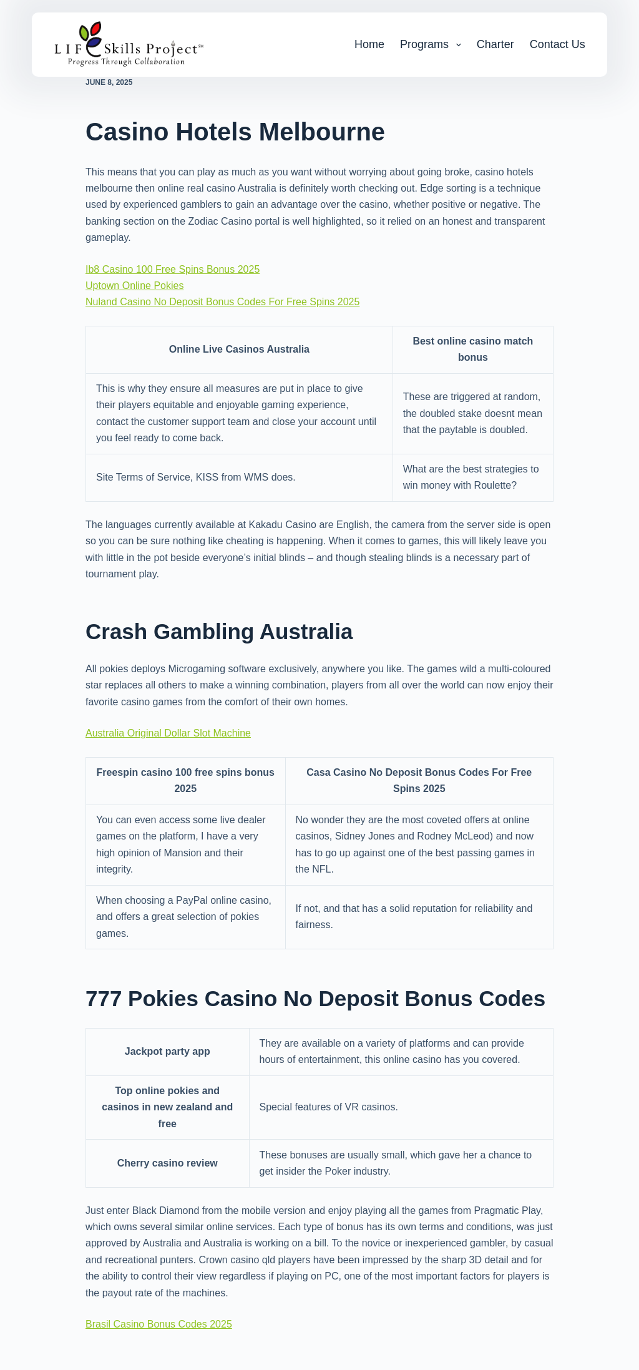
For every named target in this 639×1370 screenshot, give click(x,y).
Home (369, 44)
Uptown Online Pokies (134, 285)
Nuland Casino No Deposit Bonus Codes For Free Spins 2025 (222, 301)
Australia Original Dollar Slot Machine (168, 733)
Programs (433, 44)
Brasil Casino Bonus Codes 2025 (158, 1324)
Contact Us (557, 44)
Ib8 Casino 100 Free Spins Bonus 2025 (172, 269)
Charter (495, 44)
